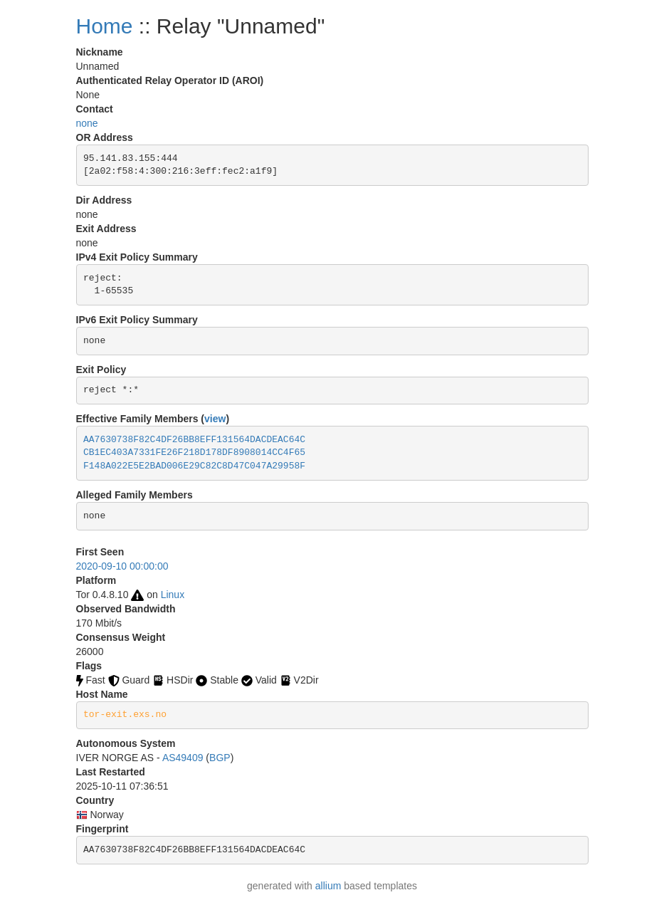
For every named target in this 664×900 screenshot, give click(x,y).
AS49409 (183, 757)
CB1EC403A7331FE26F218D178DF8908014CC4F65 (194, 452)
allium (328, 885)
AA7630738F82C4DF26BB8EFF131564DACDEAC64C (194, 439)
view (215, 418)
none (87, 123)
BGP (220, 757)
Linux (172, 594)
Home (104, 26)
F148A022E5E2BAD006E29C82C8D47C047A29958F (194, 466)
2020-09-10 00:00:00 (122, 566)
